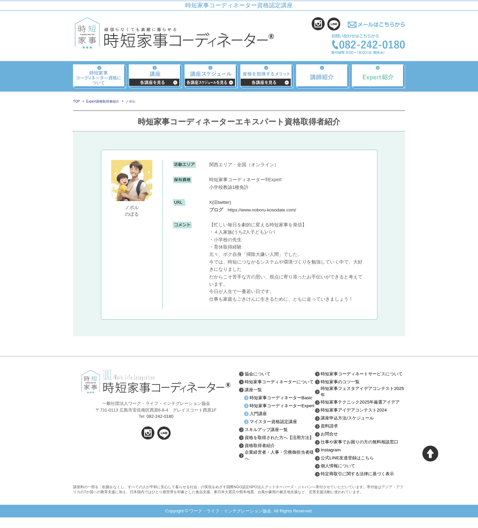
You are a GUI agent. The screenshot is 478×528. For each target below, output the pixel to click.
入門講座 (259, 428)
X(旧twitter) (220, 202)
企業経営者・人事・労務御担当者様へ (279, 476)
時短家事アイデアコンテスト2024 (356, 420)
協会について (259, 373)
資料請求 (330, 436)
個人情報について (339, 476)
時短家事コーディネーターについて (279, 384)
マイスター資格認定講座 (275, 436)
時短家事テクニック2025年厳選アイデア (361, 410)
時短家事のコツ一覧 (342, 386)
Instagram (331, 460)
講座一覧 (254, 394)
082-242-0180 (159, 416)
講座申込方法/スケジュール (349, 428)
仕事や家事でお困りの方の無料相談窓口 (363, 452)
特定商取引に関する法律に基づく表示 (360, 484)
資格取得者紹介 (261, 465)
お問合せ (330, 444)
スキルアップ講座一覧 (268, 444)
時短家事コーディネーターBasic (277, 405)
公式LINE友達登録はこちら (349, 468)
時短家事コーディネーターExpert (277, 418)
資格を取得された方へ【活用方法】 (277, 455)
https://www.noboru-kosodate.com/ (263, 209)
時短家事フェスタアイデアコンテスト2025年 (360, 397)
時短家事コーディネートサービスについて (363, 376)
